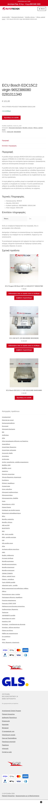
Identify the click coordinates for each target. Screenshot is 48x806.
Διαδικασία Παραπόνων (9, 717)
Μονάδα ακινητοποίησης (9, 564)
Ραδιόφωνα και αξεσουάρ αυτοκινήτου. (13, 606)
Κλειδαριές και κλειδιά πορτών (11, 510)
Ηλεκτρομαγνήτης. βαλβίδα (10, 498)
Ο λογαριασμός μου (8, 731)
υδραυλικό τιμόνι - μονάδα (10, 585)
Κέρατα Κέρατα (6, 507)
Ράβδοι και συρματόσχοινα (10, 633)
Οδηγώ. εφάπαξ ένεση (8, 576)
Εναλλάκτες (5, 480)
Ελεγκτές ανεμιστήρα (8, 474)
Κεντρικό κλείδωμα (7, 558)
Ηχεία (3, 501)
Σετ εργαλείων (6, 636)
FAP (3, 540)
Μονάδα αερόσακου (8, 561)
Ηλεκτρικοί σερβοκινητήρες (10, 492)
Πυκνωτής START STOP (9, 603)
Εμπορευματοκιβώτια (8, 423)
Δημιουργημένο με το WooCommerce (27, 796)
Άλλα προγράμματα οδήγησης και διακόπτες (15, 441)
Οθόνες (4, 591)
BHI (3, 432)
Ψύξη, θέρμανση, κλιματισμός (10, 642)
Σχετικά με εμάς (7, 752)
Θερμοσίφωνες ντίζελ (8, 504)
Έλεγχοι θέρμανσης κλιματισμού (11, 477)
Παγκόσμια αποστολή (8, 741)
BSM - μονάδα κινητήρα (9, 537)
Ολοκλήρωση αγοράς (8, 735)
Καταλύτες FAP (6, 621)
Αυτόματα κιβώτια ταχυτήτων (10, 549)
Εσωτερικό (5, 426)
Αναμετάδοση (6, 444)
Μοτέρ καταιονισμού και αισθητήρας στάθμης (15, 588)
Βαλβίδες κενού (6, 468)
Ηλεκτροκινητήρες (7, 495)
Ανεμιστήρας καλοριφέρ (9, 450)
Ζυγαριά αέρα (6, 486)
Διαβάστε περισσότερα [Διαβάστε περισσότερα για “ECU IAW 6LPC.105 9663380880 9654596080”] (24, 350)
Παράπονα (5, 745)
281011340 (10, 132)
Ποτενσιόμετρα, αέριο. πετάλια (11, 594)
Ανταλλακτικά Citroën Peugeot (11, 711)
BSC (3, 531)
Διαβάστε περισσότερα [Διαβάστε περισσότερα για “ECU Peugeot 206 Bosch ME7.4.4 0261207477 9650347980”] (24, 298)
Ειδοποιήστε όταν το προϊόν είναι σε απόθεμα (24, 293)
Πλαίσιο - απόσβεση (8, 579)
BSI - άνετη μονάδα (7, 534)
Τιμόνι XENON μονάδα (8, 582)
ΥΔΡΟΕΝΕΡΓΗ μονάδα (8, 615)
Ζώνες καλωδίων (7, 489)
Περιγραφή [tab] (5, 140)
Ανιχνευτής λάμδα (7, 453)
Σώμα (3, 639)
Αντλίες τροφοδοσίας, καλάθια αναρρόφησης (15, 462)
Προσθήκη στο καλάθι (11, 117)
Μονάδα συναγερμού (8, 570)
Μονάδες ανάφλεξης (8, 519)
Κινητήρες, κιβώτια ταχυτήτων (11, 627)
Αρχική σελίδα (6, 17)
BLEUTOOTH (6, 528)
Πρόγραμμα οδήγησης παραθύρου (12, 597)
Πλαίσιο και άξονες (7, 630)
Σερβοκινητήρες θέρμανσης (10, 609)
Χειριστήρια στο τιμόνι (8, 618)
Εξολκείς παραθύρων (8, 483)
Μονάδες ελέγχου (30, 17)
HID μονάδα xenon (7, 543)
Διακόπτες (5, 471)
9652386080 (17, 132)
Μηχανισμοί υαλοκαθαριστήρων (11, 513)
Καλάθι (37, 801)
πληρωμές (5, 748)
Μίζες (3, 516)
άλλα (3, 438)
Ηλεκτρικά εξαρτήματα (17, 17)
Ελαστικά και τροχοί (8, 420)
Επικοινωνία (6, 721)
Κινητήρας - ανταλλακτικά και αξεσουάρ (13, 624)
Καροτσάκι (5, 724)
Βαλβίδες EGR (6, 465)
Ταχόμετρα (5, 612)
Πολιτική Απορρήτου (8, 714)
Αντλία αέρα (5, 459)
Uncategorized (6, 417)
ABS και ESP (6, 525)
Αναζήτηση (24, 803)
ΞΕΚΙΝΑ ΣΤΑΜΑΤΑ (7, 573)
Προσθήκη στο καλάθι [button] (24, 397)
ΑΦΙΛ (3, 552)
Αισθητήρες (5, 435)
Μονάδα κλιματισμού (8, 567)
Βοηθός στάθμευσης (8, 555)
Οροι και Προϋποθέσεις (9, 738)
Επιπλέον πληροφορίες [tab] (9, 146)
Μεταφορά (5, 728)
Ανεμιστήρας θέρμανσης (9, 447)
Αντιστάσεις (5, 456)
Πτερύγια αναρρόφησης (9, 600)
